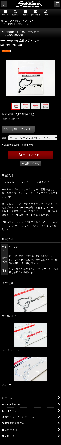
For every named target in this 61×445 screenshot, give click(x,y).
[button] (4, 4)
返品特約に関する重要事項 (18, 144)
